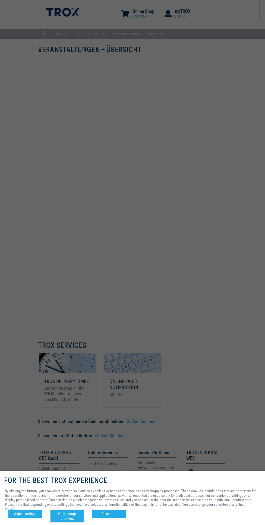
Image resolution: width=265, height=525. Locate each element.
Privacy (10, 509)
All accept (109, 513)
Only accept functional (67, 515)
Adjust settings (25, 513)
